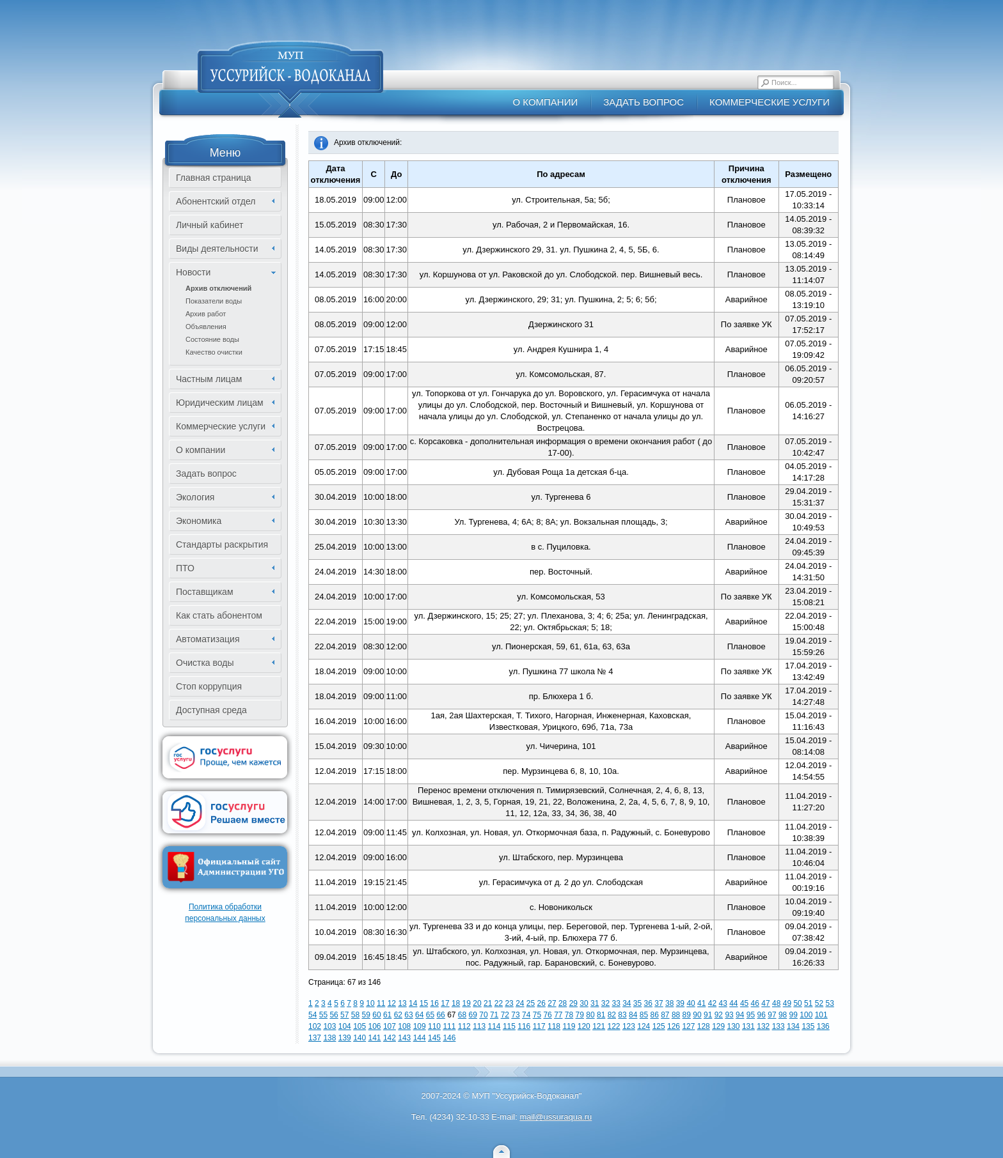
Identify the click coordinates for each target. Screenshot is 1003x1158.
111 (449, 1026)
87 (665, 1014)
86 (654, 1014)
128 (703, 1026)
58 (355, 1014)
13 (402, 1003)
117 (539, 1026)
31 (594, 1003)
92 (719, 1014)
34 (626, 1003)
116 (523, 1026)
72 (505, 1014)
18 (456, 1003)
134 (793, 1026)
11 (381, 1003)
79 (580, 1014)
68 (462, 1014)
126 (673, 1026)
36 (648, 1003)
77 (558, 1014)
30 (584, 1003)
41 (701, 1003)
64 (419, 1014)
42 (712, 1003)
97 (772, 1014)
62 (398, 1014)
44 (733, 1003)
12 (392, 1003)
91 (708, 1014)
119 (568, 1026)
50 (797, 1003)
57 (344, 1014)
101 (821, 1014)
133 (778, 1026)
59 (366, 1014)
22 (498, 1003)
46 (755, 1003)
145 (434, 1037)
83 (622, 1014)
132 (763, 1026)
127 (688, 1026)
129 (718, 1026)
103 (329, 1026)
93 (729, 1014)
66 (440, 1014)
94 (740, 1014)
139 (344, 1037)
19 (466, 1003)
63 (408, 1014)
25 (530, 1003)
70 (483, 1014)
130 (733, 1026)
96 (761, 1014)
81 (601, 1014)
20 (477, 1003)
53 (830, 1003)
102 (314, 1026)
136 (823, 1026)
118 (554, 1026)
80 (590, 1014)
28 (562, 1003)
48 (776, 1003)
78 (569, 1014)
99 (793, 1014)
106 (374, 1026)
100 (806, 1014)
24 (520, 1003)
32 (605, 1003)
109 (419, 1026)
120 (584, 1026)
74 (526, 1014)
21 (488, 1003)
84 (633, 1014)
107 (389, 1026)
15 (424, 1003)
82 (612, 1014)
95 (750, 1014)
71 (494, 1014)
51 (808, 1003)
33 (616, 1003)
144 (419, 1037)
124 (643, 1026)
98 (782, 1014)
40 (690, 1003)
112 (464, 1026)
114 (494, 1026)
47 (765, 1003)
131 (748, 1026)
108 (404, 1026)
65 (430, 1014)
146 (449, 1037)
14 (413, 1003)
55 (323, 1014)
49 (787, 1003)
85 (644, 1014)
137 (314, 1037)
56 (333, 1014)
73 (515, 1014)
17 (445, 1003)
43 (722, 1003)
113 (479, 1026)
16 (434, 1003)
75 (537, 1014)
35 (637, 1003)
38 (669, 1003)
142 (389, 1037)
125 (658, 1026)
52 (819, 1003)
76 (547, 1014)
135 (808, 1026)
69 (473, 1014)
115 (509, 1026)
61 (387, 1014)
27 (552, 1003)
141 (374, 1037)
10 (370, 1003)
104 (344, 1026)
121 (598, 1026)
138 (329, 1037)
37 (658, 1003)
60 (376, 1014)
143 (404, 1037)
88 (676, 1014)
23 (509, 1003)
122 (614, 1026)
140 (359, 1037)
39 (680, 1003)
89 (687, 1014)
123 (628, 1026)
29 (573, 1003)
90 (697, 1014)
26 (541, 1003)
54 (312, 1014)
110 (434, 1026)
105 (359, 1026)
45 (744, 1003)
